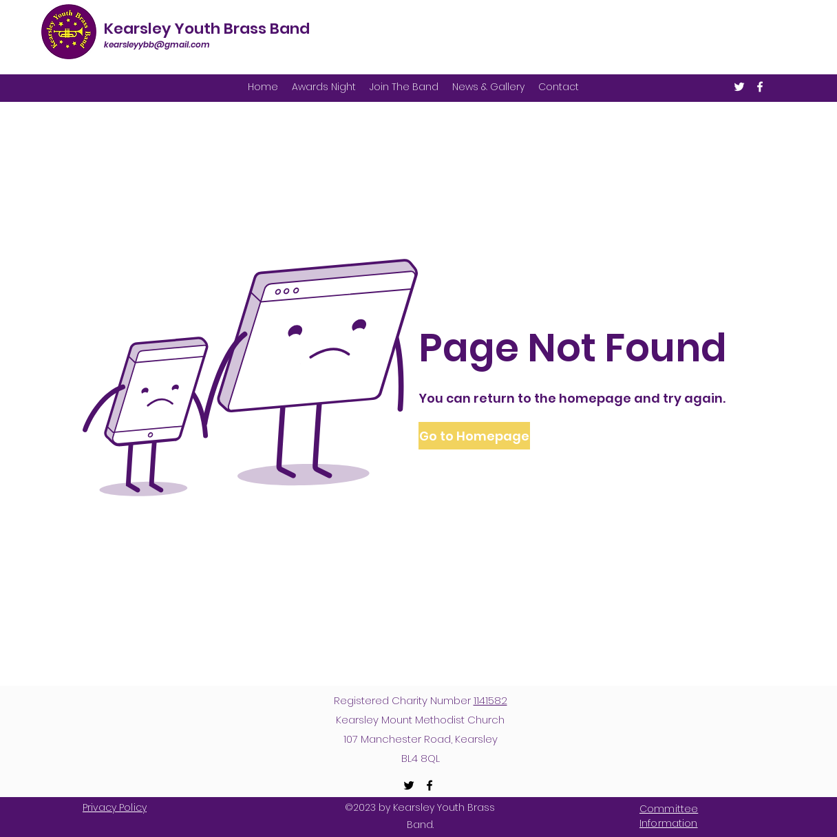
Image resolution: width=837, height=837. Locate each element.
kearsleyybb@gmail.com (157, 44)
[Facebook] (760, 87)
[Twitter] (739, 87)
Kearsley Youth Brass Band (207, 28)
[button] (473, 435)
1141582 (490, 700)
